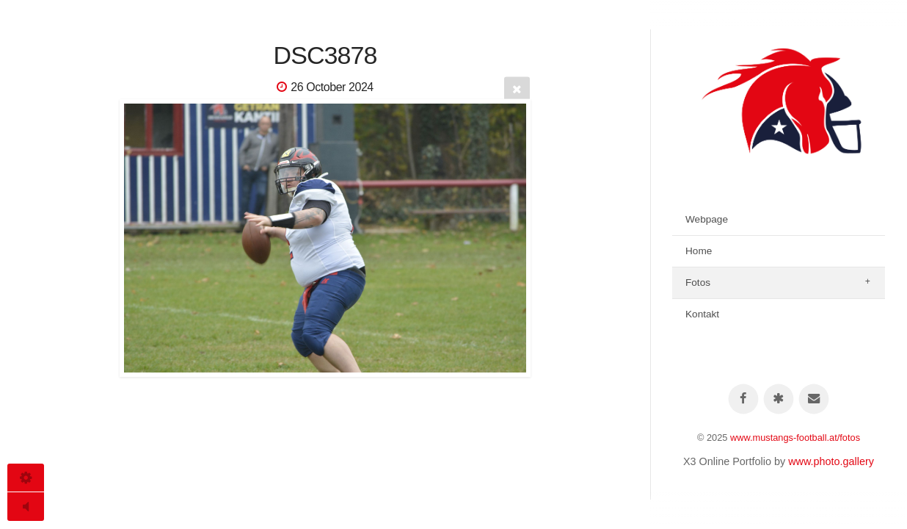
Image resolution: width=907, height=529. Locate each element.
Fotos (697, 282)
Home (698, 250)
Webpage (706, 219)
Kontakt (702, 314)
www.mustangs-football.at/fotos (795, 437)
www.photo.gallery (831, 461)
